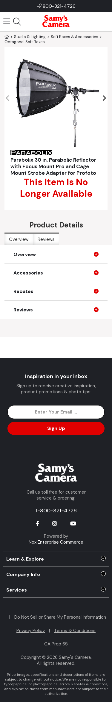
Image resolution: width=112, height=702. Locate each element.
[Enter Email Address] (55, 412)
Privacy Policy (30, 631)
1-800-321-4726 (56, 510)
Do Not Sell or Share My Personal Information (60, 617)
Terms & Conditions (75, 631)
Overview (18, 239)
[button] (104, 98)
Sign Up (56, 428)
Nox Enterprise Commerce (56, 542)
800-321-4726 (59, 6)
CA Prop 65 (56, 644)
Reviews (46, 239)
